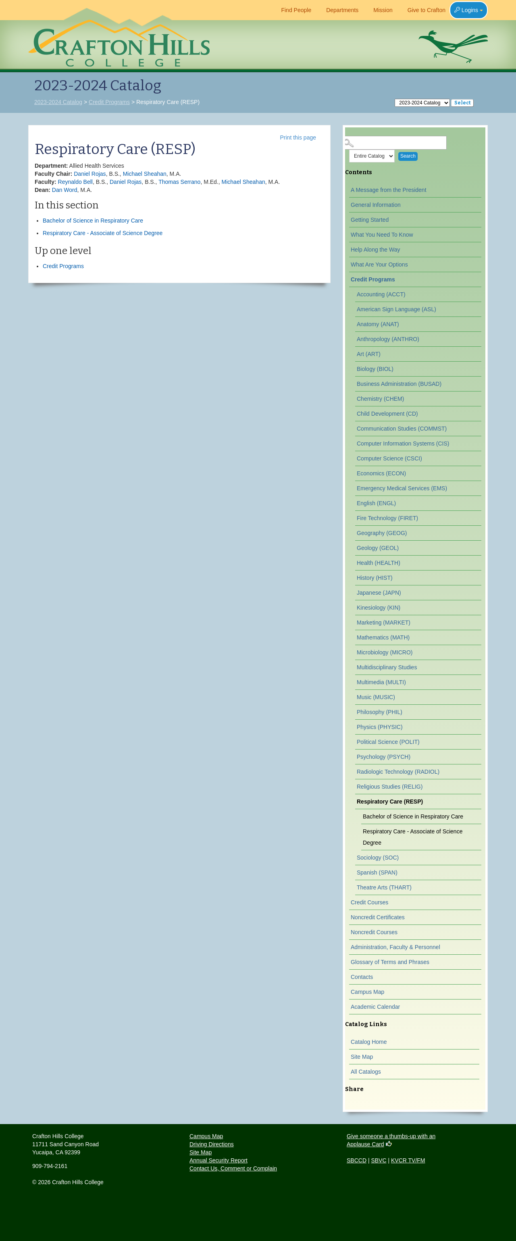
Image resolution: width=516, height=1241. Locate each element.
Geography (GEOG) (382, 533)
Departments (338, 10)
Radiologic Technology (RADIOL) (398, 771)
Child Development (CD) (387, 413)
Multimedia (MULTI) (381, 682)
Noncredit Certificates (378, 917)
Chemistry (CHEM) (380, 399)
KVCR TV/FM (408, 1160)
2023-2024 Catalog (58, 102)
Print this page (298, 137)
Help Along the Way (375, 249)
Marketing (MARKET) (383, 622)
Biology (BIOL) (375, 369)
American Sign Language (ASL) (396, 309)
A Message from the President (389, 190)
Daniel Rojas (90, 174)
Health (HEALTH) (378, 563)
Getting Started (370, 220)
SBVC (378, 1160)
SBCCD (356, 1160)
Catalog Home (369, 1042)
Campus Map (367, 992)
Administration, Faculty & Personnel (395, 947)
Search (408, 156)
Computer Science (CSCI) (389, 458)
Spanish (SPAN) (377, 872)
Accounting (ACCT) (381, 294)
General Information (376, 205)
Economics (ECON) (381, 473)
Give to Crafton (423, 10)
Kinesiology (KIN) (378, 607)
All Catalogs (366, 1071)
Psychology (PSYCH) (383, 757)
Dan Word (64, 190)
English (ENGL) (376, 503)
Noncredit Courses (374, 932)
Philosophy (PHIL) (379, 712)
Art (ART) (369, 354)
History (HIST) (375, 578)
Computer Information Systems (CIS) (403, 443)
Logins (468, 10)
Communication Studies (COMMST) (402, 428)
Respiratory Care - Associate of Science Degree (102, 233)
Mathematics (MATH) (383, 637)
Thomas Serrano (179, 182)
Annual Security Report (218, 1160)
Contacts (362, 977)
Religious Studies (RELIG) (389, 786)
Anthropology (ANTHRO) (388, 339)
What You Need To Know (382, 234)
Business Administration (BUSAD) (399, 384)
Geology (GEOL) (378, 548)
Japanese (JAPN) (379, 592)
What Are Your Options (379, 264)
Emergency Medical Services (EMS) (402, 488)
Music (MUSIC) (376, 697)
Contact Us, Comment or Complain (233, 1168)
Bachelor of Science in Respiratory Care (93, 220)
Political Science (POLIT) (388, 742)
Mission (379, 10)
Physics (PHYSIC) (380, 727)
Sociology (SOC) (378, 857)
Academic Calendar (375, 1007)
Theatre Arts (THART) (384, 887)
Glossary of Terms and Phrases (390, 962)
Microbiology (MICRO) (384, 652)
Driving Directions (211, 1144)
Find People (292, 10)
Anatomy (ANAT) (378, 324)
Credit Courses (369, 902)
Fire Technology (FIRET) (387, 518)
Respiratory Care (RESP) (390, 801)
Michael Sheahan (144, 174)
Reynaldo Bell (75, 182)
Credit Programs (109, 102)
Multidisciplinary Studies (387, 667)
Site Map (362, 1057)
